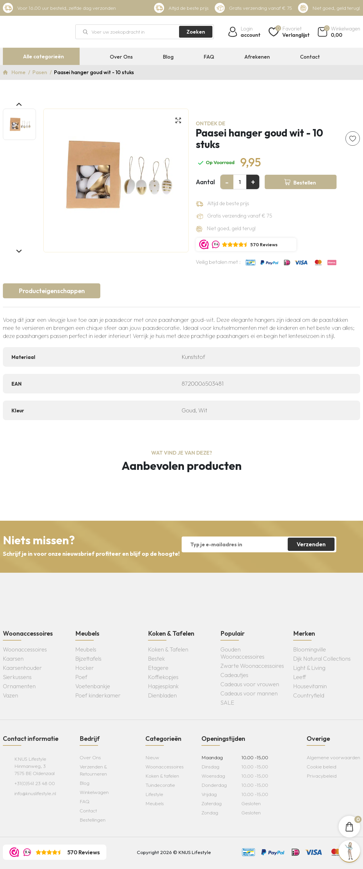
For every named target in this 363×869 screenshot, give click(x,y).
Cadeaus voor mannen (249, 693)
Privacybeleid (322, 776)
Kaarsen (13, 658)
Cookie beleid (321, 767)
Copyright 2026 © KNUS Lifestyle (174, 852)
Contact (310, 57)
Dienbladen (162, 695)
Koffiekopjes (163, 676)
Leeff (299, 676)
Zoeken (196, 31)
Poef (81, 676)
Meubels (85, 649)
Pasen (40, 72)
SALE (227, 702)
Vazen (10, 695)
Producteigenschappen (52, 291)
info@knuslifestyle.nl (35, 793)
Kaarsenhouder (22, 667)
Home (19, 72)
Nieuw (152, 757)
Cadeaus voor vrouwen (249, 684)
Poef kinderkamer (98, 695)
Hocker (84, 667)
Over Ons (121, 57)
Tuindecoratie (160, 785)
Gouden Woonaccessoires (242, 653)
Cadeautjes (234, 674)
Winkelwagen (94, 792)
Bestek (156, 658)
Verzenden (311, 544)
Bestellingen (92, 820)
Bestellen (304, 182)
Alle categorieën (43, 56)
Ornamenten (19, 686)
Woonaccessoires (25, 649)
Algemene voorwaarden (333, 757)
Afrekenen (257, 57)
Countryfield (308, 695)
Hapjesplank (163, 686)
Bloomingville (309, 649)
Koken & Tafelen (168, 649)
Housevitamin (310, 686)
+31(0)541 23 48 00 (34, 783)
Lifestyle (154, 794)
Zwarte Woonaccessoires (252, 665)
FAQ (209, 57)
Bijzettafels (88, 658)
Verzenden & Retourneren (93, 770)
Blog (168, 57)
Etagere (158, 667)
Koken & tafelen (162, 776)
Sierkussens (17, 676)
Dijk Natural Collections (322, 658)
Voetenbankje (92, 686)
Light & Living (309, 667)
